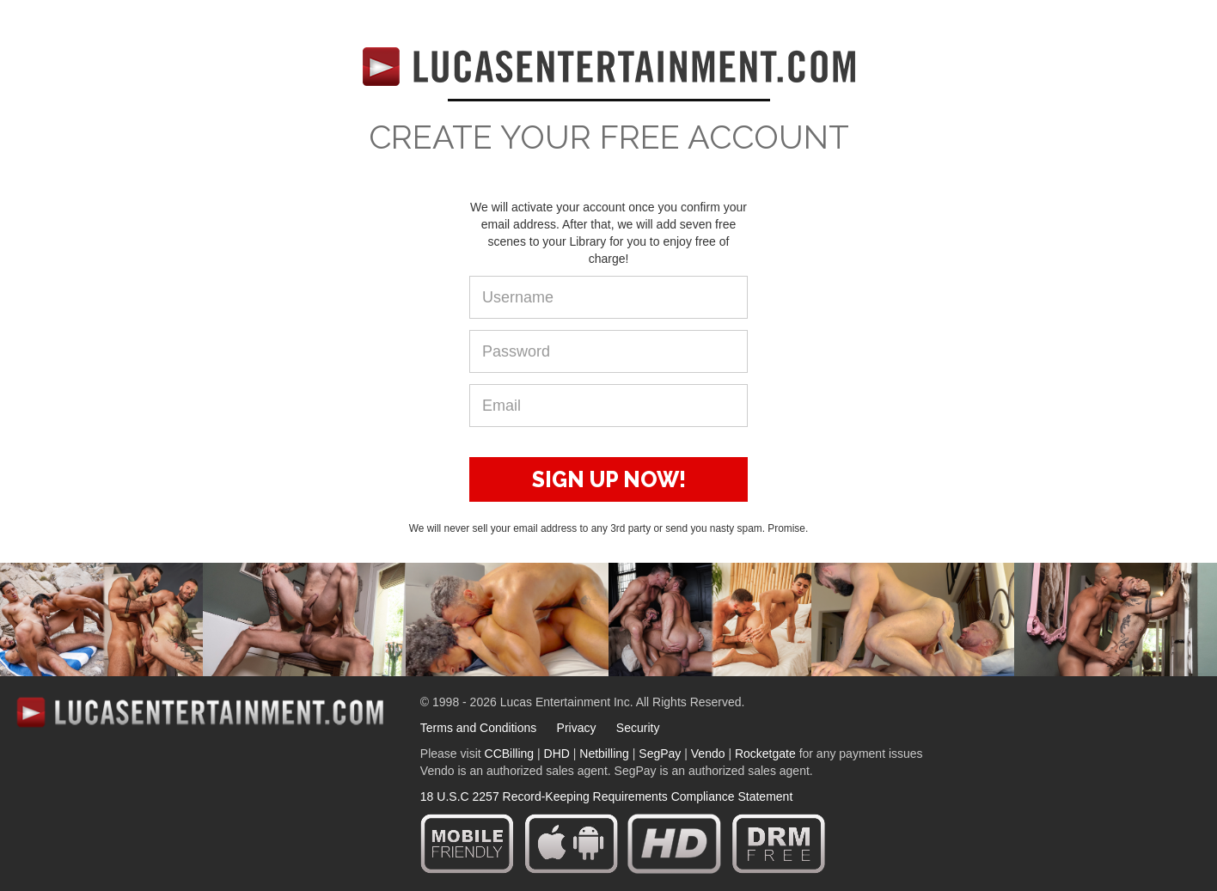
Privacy (576, 728)
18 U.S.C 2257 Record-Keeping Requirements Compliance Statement (606, 796)
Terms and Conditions (478, 728)
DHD (557, 753)
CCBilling (510, 753)
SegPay (660, 753)
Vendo (708, 753)
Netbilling (604, 753)
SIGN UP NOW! (609, 479)
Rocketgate (765, 753)
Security (638, 728)
